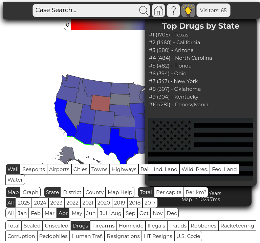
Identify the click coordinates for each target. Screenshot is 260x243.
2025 (24, 202)
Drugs (80, 225)
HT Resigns (158, 236)
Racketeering (237, 225)
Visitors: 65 (190, 10)
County (95, 192)
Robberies (203, 225)
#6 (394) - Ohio (168, 73)
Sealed (32, 225)
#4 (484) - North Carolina (180, 58)
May (77, 213)
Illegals (156, 225)
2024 (40, 202)
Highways (124, 169)
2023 (56, 202)
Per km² (196, 192)
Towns (99, 169)
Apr (63, 213)
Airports (59, 169)
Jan (22, 213)
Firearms (103, 225)
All (10, 202)
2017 (150, 202)
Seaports (34, 169)
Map (13, 192)
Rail (145, 169)
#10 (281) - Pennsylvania (179, 104)
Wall (13, 169)
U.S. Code (188, 236)
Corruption (21, 236)
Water (15, 180)
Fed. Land (224, 169)
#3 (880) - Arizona (171, 50)
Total (146, 192)
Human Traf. (87, 236)
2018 (134, 202)
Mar (50, 213)
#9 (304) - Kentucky (173, 96)
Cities (80, 169)
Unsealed (56, 225)
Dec (172, 213)
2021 (88, 202)
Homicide (131, 225)
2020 (104, 202)
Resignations (123, 236)
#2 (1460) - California (174, 42)
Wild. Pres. (194, 169)
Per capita (169, 192)
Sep (130, 213)
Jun (91, 213)
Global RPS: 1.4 (231, 10)
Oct (144, 213)
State (52, 192)
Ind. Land (166, 169)
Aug (116, 213)
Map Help (120, 192)
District (72, 192)
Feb (35, 213)
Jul (103, 213)
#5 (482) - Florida (170, 65)
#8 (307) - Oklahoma (175, 89)
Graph (30, 192)
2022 (72, 202)
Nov (158, 213)
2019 (119, 202)
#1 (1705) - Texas (168, 34)
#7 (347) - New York (173, 81)
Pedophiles (53, 236)
